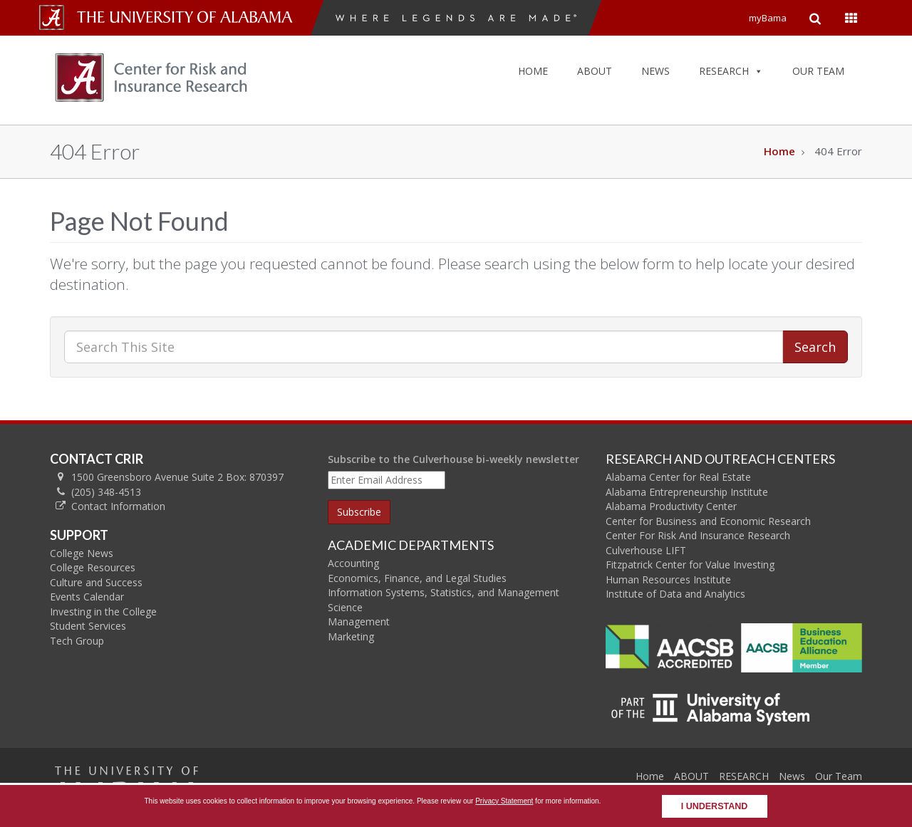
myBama (768, 17)
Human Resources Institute (668, 579)
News (792, 776)
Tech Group (77, 640)
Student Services (88, 626)
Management (359, 621)
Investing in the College (103, 611)
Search (815, 346)
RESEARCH (731, 71)
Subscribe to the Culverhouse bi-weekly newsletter (453, 459)
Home (779, 151)
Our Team (838, 776)
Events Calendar (87, 596)
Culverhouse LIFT (646, 550)
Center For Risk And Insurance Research (698, 535)
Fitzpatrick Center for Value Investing (690, 564)
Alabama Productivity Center (671, 506)
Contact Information (118, 506)
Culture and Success (96, 582)
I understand (714, 806)
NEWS (655, 71)
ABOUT (594, 71)
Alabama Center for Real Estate (678, 477)
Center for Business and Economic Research (708, 521)
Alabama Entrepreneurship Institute (687, 492)
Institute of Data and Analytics (675, 593)
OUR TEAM (818, 71)
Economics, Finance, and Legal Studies (417, 578)
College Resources (92, 567)
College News (81, 553)
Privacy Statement (504, 801)
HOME (533, 71)
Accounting (353, 563)
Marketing (351, 636)
